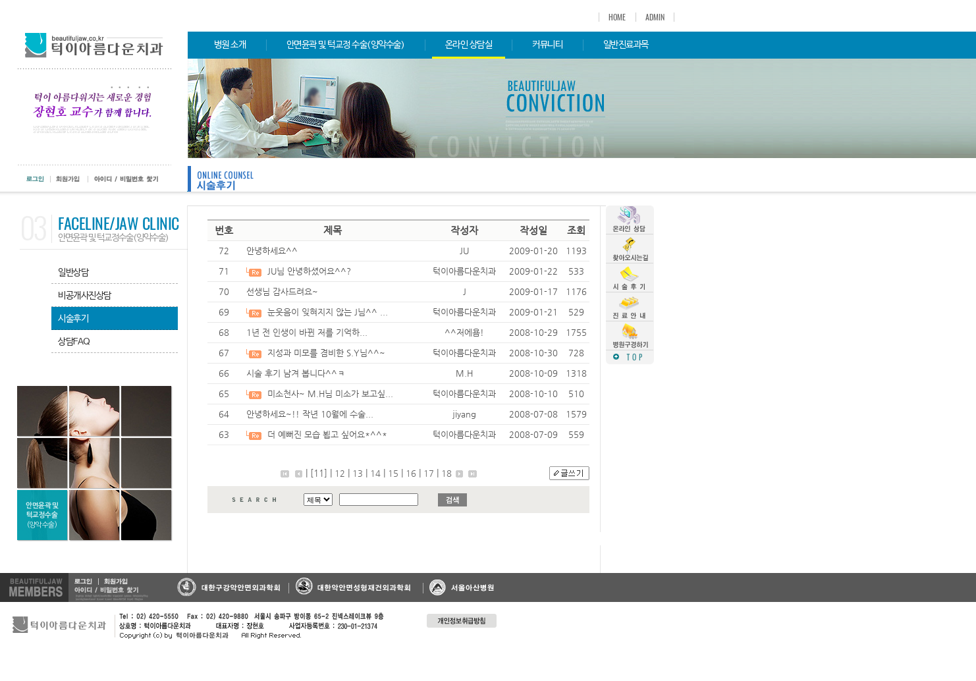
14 (375, 473)
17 (428, 473)
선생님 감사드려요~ (282, 291)
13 (357, 473)
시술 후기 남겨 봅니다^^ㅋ (295, 373)
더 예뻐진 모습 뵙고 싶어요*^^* (327, 434)
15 (393, 473)
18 (446, 473)
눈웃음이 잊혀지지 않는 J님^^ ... (327, 312)
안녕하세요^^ (272, 251)
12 (340, 473)
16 (411, 473)
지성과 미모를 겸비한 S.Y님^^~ (326, 353)
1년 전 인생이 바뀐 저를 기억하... (306, 332)
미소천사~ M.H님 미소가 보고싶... (330, 393)
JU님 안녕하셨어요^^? (309, 271)
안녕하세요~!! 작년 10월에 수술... (309, 414)
